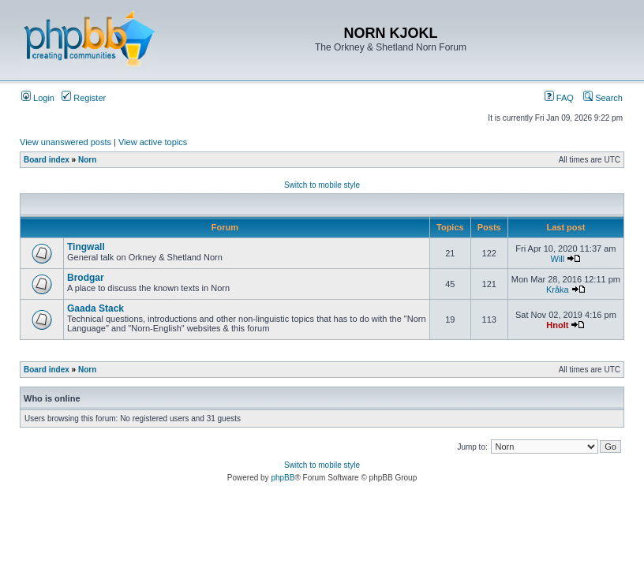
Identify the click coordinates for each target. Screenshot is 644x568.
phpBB (282, 477)
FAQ (559, 98)
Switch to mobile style (322, 185)
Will (558, 258)
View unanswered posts (65, 142)
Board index (46, 159)
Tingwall (86, 246)
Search (603, 98)
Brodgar (85, 277)
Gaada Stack (95, 308)
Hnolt (557, 325)
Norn (87, 159)
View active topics (152, 142)
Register (84, 98)
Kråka (557, 289)
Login (37, 98)
